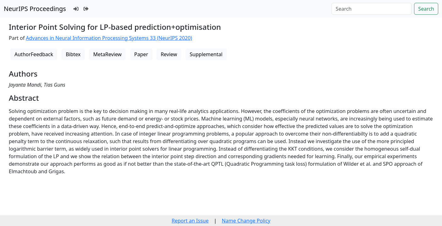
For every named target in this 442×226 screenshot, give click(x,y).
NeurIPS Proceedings (35, 8)
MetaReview (107, 54)
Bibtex (73, 54)
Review (169, 54)
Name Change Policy (246, 220)
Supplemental (206, 54)
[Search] (372, 9)
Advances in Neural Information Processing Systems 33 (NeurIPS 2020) (109, 38)
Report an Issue (190, 220)
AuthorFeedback (33, 54)
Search (426, 8)
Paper (141, 54)
